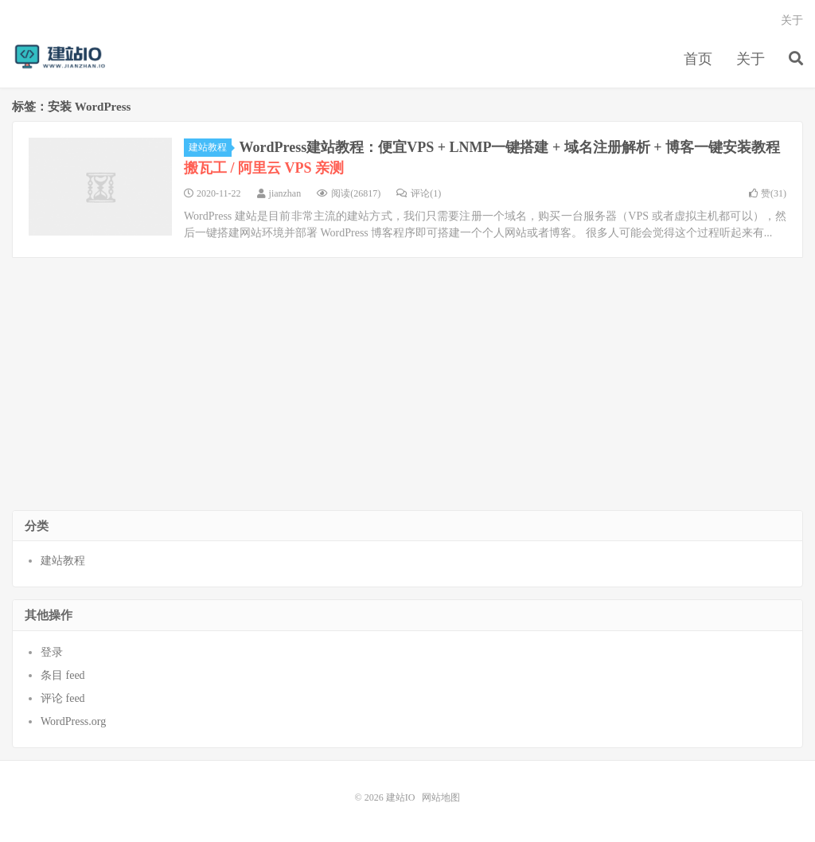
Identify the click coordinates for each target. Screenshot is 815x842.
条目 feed (63, 675)
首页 (698, 59)
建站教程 (210, 147)
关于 (750, 59)
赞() (767, 193)
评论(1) (418, 193)
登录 (52, 652)
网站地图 (441, 797)
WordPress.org (73, 721)
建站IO (60, 56)
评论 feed (63, 698)
